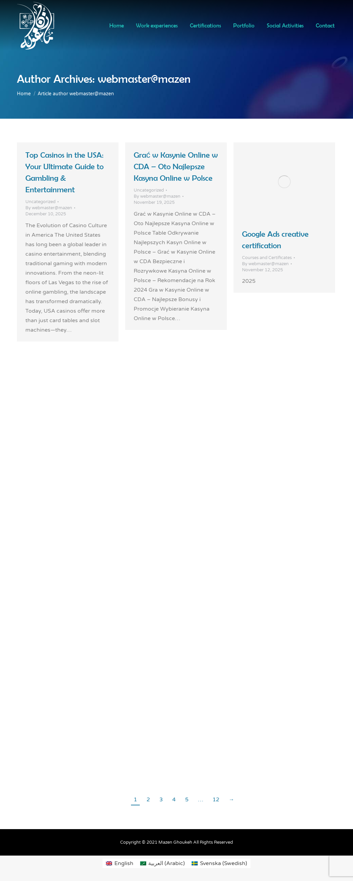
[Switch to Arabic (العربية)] (162, 863)
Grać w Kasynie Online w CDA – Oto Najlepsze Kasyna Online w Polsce (176, 166)
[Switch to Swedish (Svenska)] (219, 863)
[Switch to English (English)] (119, 863)
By (48, 208)
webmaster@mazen (144, 79)
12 (216, 799)
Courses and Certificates (267, 257)
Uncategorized (40, 201)
